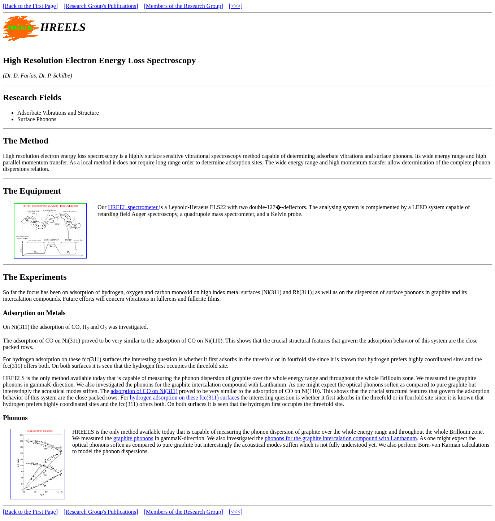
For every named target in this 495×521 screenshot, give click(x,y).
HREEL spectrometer (133, 207)
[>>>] (236, 6)
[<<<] (236, 512)
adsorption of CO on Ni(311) (143, 391)
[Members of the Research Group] (183, 6)
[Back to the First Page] (30, 6)
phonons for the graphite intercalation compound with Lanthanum (341, 438)
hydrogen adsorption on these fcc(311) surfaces (185, 397)
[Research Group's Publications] (101, 6)
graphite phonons (133, 438)
